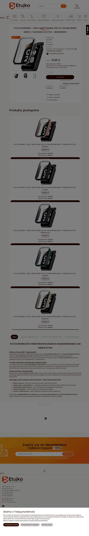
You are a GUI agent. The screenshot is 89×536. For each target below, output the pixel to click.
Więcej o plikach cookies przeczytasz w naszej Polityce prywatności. (25, 520)
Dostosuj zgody (47, 525)
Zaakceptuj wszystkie (11, 525)
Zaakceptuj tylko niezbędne (30, 525)
